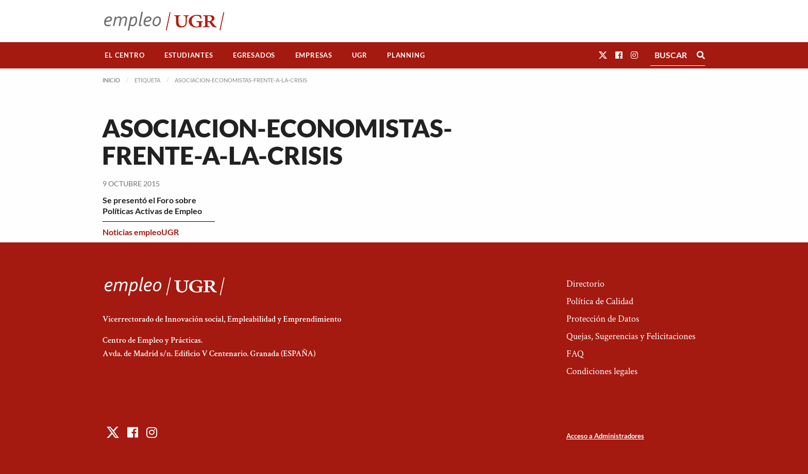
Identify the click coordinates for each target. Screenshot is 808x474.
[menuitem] (125, 55)
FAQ (575, 354)
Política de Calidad (599, 301)
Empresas (313, 55)
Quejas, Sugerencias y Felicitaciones (631, 336)
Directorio (585, 284)
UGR (359, 55)
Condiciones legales (601, 371)
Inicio (111, 80)
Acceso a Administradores (605, 436)
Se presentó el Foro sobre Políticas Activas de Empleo (152, 205)
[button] (603, 55)
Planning (406, 55)
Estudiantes (188, 55)
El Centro (124, 55)
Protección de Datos (602, 319)
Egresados (254, 55)
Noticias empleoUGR (141, 232)
